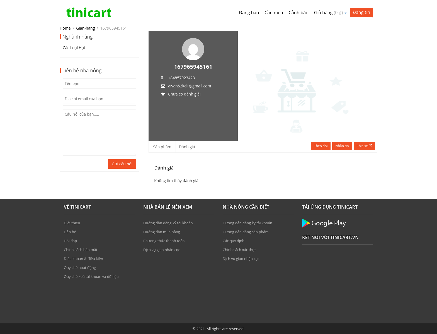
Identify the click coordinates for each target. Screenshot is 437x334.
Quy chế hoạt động (80, 267)
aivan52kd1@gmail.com (189, 86)
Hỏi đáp (70, 240)
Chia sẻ (364, 146)
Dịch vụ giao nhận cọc (161, 249)
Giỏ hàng (330, 12)
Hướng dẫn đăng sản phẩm (246, 231)
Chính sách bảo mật (80, 249)
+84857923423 (181, 77)
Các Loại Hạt (74, 47)
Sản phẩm (162, 146)
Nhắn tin (342, 146)
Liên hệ (70, 231)
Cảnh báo (299, 12)
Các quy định (233, 240)
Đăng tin (361, 12)
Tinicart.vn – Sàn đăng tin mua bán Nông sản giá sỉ (89, 13)
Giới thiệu (72, 222)
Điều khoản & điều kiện (83, 258)
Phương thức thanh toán (163, 240)
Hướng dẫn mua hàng (161, 231)
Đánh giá (187, 146)
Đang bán (249, 12)
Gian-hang (85, 28)
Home (65, 28)
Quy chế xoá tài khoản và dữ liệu (91, 276)
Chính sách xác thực (239, 249)
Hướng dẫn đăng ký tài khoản (168, 222)
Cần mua (273, 12)
